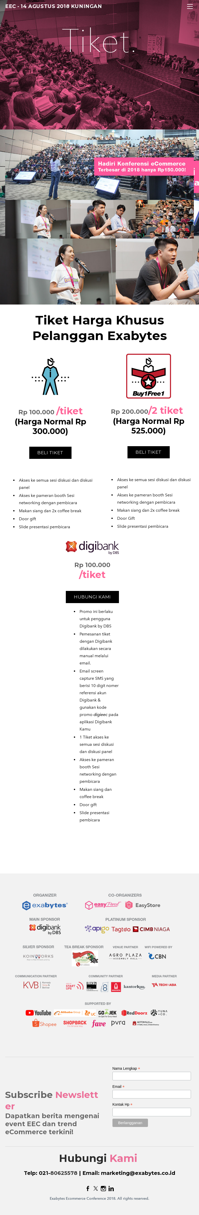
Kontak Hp (122, 1104)
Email (118, 1086)
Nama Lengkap (126, 1068)
